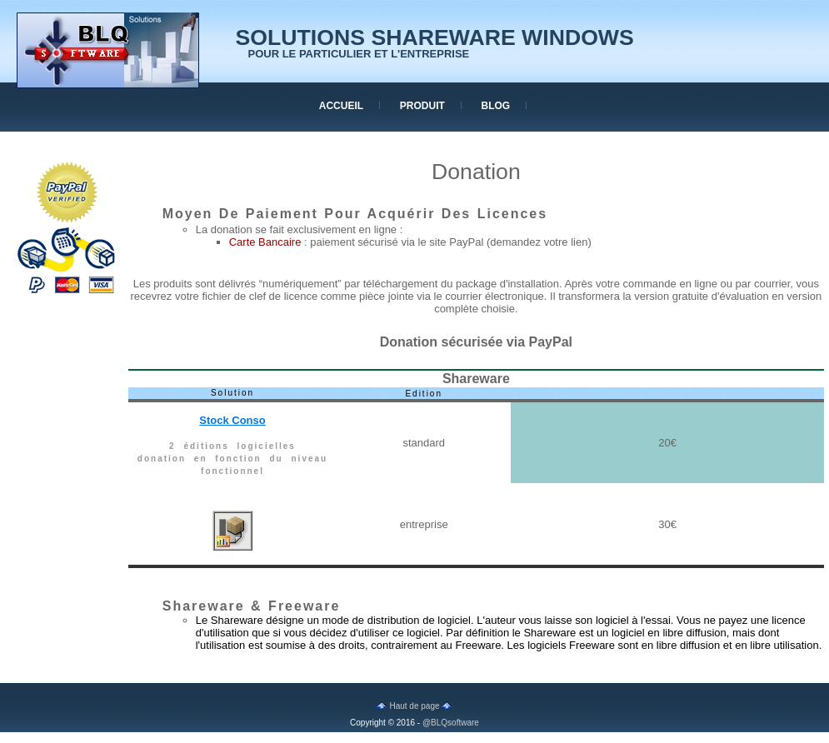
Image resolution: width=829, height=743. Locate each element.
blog (496, 106)
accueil (341, 106)
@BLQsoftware (450, 722)
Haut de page (415, 706)
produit (422, 106)
